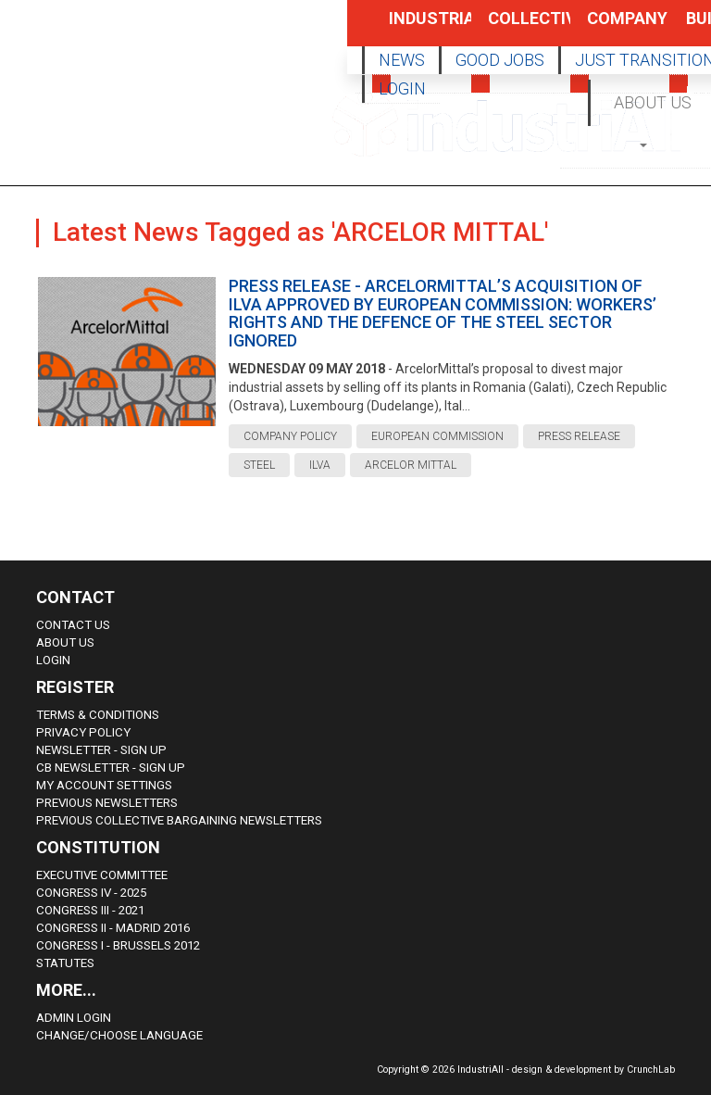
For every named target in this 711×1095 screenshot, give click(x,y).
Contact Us (73, 625)
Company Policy (608, 27)
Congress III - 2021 (90, 910)
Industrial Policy (410, 27)
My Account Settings (104, 785)
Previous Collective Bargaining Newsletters (179, 820)
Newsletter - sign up (101, 750)
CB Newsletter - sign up (110, 767)
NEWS (402, 59)
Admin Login (73, 1018)
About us (65, 642)
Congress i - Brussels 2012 (118, 945)
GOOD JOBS (499, 59)
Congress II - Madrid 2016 (113, 928)
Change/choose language (119, 1035)
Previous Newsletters (107, 803)
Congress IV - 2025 (91, 893)
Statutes (65, 963)
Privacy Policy (83, 732)
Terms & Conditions (97, 715)
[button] (645, 144)
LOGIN (402, 88)
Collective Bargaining (509, 27)
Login (53, 660)
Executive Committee (102, 875)
